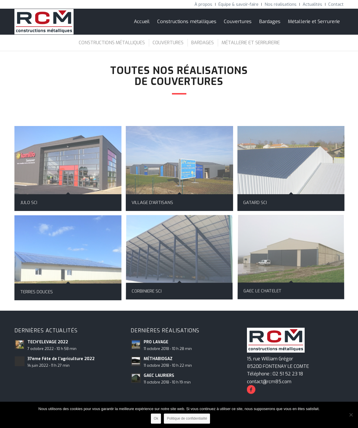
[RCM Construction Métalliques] (44, 21)
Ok (156, 418)
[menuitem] (203, 4)
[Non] (351, 415)
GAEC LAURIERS (159, 375)
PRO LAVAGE (156, 341)
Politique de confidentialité (187, 418)
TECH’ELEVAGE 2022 (47, 341)
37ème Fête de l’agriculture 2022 (61, 358)
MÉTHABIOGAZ (158, 358)
